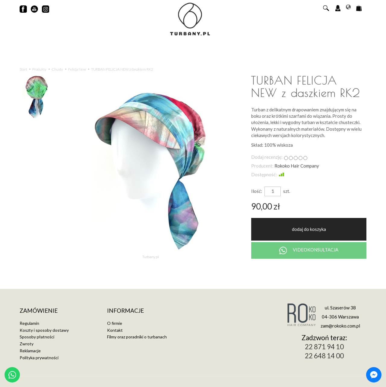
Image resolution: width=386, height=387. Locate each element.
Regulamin (29, 322)
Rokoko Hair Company (296, 165)
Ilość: (256, 191)
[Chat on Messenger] (373, 374)
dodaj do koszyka (309, 229)
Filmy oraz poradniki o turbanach (137, 336)
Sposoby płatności (37, 336)
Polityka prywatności (39, 356)
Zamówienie (39, 310)
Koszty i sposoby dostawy (44, 329)
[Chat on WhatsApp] (12, 374)
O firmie (114, 322)
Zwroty (26, 343)
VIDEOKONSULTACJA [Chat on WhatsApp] (308, 250)
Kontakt (115, 329)
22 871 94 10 (324, 347)
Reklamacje (30, 349)
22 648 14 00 (324, 356)
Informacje (125, 310)
